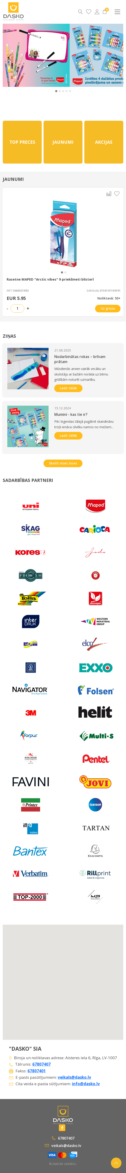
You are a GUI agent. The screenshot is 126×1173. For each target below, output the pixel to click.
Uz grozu (108, 308)
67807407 (41, 1064)
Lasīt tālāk (68, 388)
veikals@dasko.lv (74, 1077)
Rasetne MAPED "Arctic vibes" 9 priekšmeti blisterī (50, 279)
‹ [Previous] (9, 55)
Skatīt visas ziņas (63, 463)
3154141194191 (110, 290)
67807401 (36, 1070)
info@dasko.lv (86, 1083)
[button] (56, 91)
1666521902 (21, 290)
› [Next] (115, 55)
